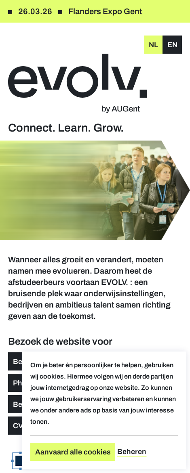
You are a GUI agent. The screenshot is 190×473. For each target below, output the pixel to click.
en (172, 45)
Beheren (131, 452)
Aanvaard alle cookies (73, 452)
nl (153, 45)
